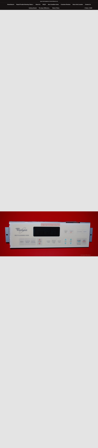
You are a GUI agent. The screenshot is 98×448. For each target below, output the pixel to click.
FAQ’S (44, 4)
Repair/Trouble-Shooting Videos (24, 4)
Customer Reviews (65, 4)
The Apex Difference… (44, 8)
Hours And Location (78, 4)
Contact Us (88, 4)
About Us (38, 4)
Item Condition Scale (53, 4)
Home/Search (10, 4)
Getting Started (33, 8)
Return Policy (55, 8)
